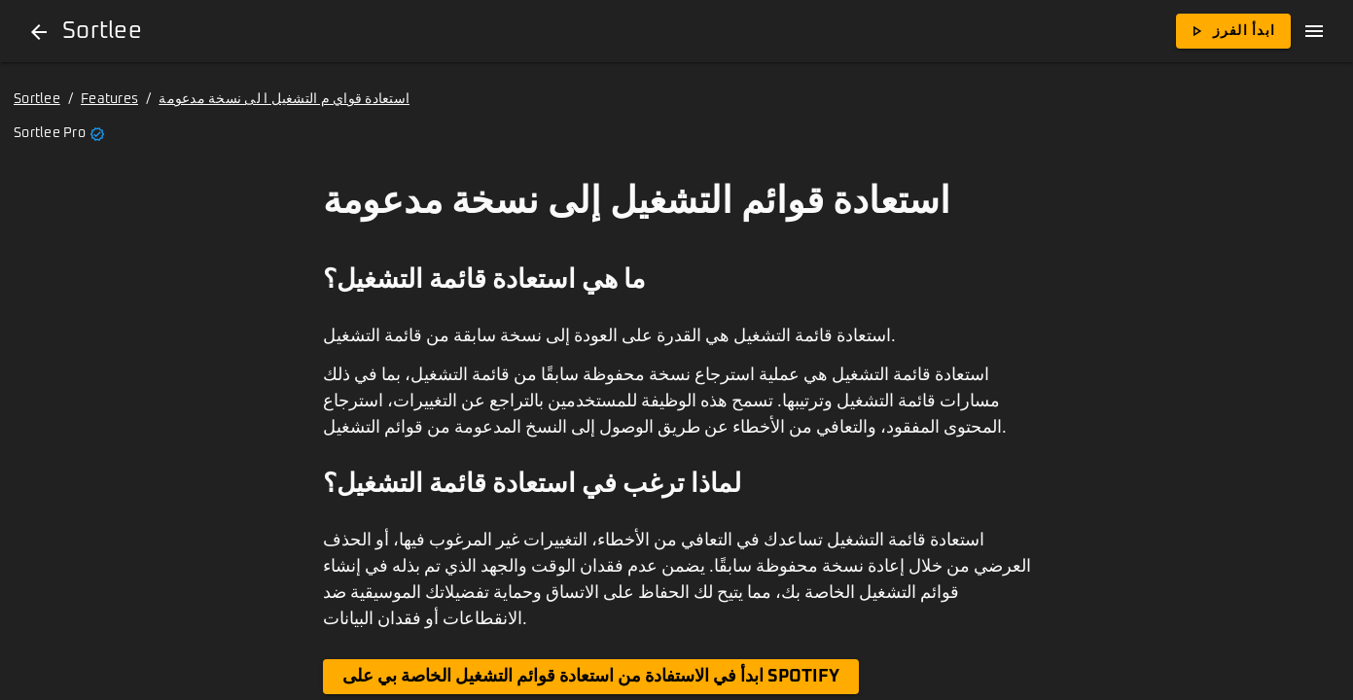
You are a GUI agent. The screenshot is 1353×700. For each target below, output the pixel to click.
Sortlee (37, 99)
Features (109, 99)
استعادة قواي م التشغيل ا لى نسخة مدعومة (284, 99)
